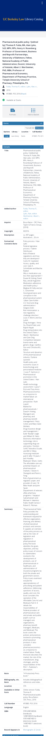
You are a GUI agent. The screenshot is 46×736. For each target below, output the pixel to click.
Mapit (23, 94)
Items (6, 123)
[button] (12, 111)
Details (6, 130)
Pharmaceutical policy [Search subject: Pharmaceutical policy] (13, 724)
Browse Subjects (11, 719)
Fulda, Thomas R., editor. (16, 86)
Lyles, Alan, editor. (34, 86)
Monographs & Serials (32, 713)
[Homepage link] (23, 19)
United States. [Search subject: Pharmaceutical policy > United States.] (30, 724)
